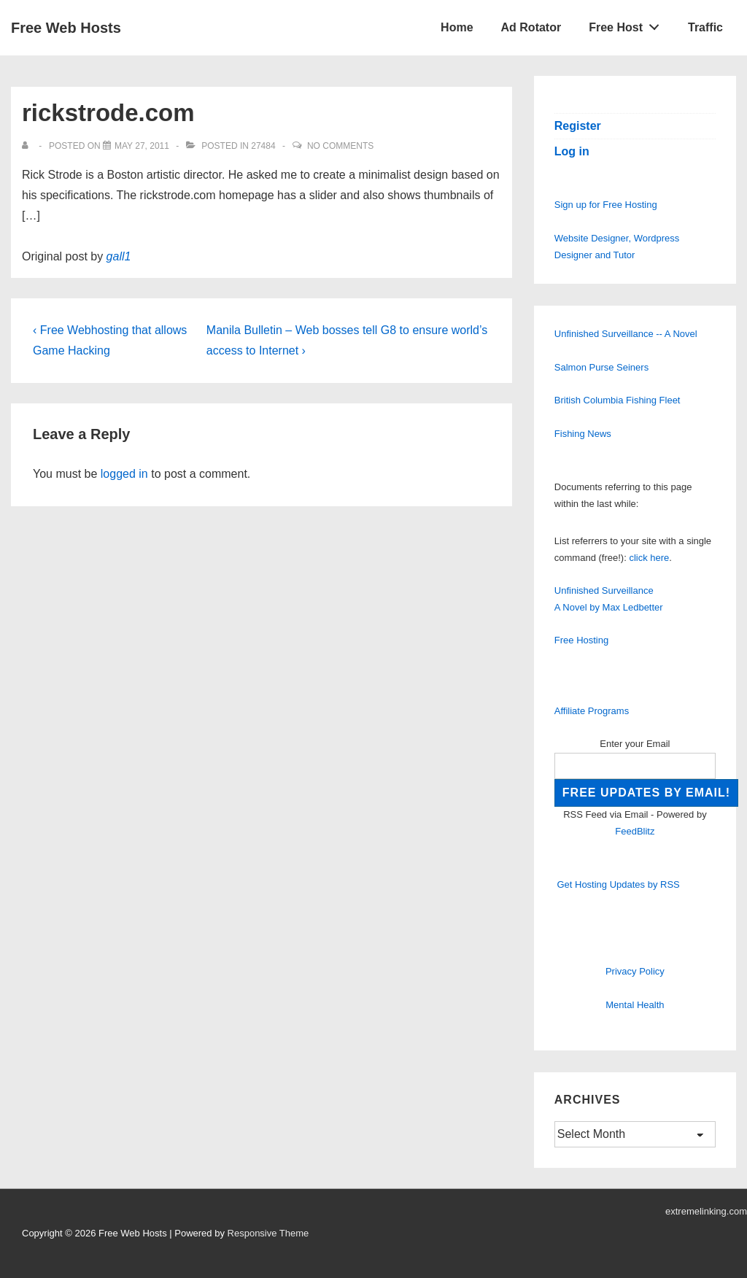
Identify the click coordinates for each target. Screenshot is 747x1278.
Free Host (628, 24)
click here (649, 557)
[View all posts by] (28, 146)
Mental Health (634, 1004)
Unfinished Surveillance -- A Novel (625, 333)
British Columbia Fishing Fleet (617, 400)
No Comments (340, 146)
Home (457, 27)
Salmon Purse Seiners (601, 367)
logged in (124, 474)
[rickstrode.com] (142, 146)
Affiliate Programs (591, 710)
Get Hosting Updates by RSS (618, 884)
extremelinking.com (706, 1211)
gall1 (119, 256)
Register (577, 126)
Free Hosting (581, 640)
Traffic (705, 27)
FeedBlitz (634, 831)
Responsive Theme (268, 1233)
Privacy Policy (635, 971)
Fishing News (582, 433)
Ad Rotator (531, 27)
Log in (571, 151)
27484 (263, 146)
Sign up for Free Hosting (605, 204)
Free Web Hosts (66, 28)
